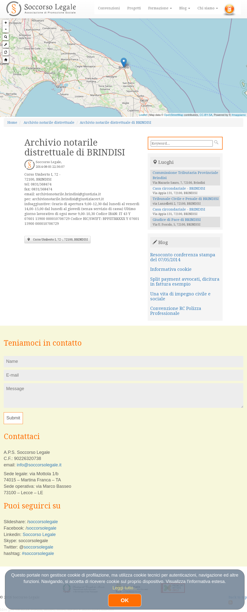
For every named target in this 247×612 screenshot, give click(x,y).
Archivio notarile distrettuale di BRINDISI (115, 122)
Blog (184, 8)
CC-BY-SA (206, 114)
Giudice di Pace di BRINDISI (177, 219)
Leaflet (143, 114)
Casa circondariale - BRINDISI (179, 188)
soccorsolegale (43, 521)
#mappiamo (239, 114)
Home (12, 122)
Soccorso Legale (39, 534)
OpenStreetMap (173, 114)
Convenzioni (109, 8)
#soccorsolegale (38, 553)
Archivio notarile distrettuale (49, 122)
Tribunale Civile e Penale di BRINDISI (186, 199)
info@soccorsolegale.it (39, 464)
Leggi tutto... (125, 587)
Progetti (134, 8)
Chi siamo (208, 8)
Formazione (160, 8)
